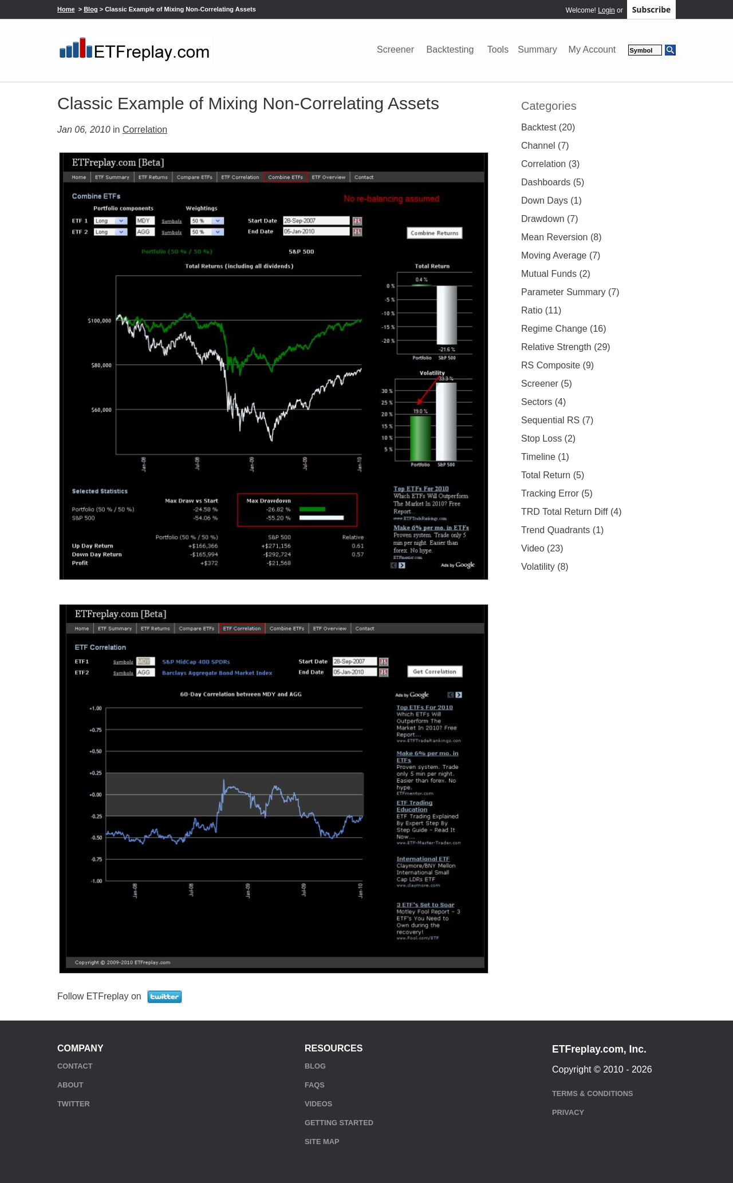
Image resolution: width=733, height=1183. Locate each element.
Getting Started (339, 1122)
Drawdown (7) (549, 219)
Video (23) (542, 548)
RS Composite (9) (557, 365)
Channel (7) (545, 145)
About (70, 1085)
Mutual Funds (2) (555, 274)
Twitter (73, 1103)
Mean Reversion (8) (561, 237)
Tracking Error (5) (557, 493)
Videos (318, 1103)
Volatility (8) (545, 566)
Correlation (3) (550, 164)
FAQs (315, 1085)
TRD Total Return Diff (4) (571, 512)
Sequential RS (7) (557, 420)
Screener (395, 49)
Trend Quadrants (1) (562, 530)
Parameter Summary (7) (570, 292)
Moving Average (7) (560, 255)
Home (66, 9)
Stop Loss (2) (548, 438)
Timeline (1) (545, 457)
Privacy (568, 1112)
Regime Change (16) (563, 329)
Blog (90, 9)
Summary (537, 49)
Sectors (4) (543, 402)
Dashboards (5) (552, 182)
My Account (592, 49)
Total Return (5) (552, 475)
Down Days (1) (551, 200)
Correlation (145, 129)
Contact (75, 1066)
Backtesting (450, 49)
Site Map (322, 1141)
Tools (498, 49)
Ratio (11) (541, 310)
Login (606, 10)
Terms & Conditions (592, 1093)
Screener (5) (546, 383)
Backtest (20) (548, 127)
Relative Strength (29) (565, 347)
